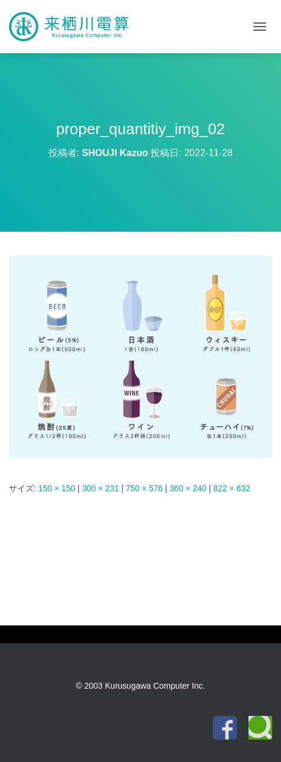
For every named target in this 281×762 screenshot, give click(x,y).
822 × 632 (231, 488)
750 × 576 (144, 488)
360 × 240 (188, 488)
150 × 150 (57, 488)
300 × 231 (100, 488)
